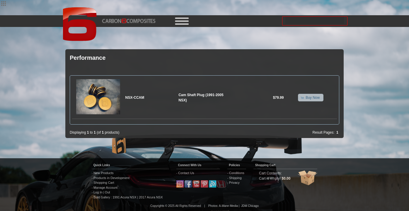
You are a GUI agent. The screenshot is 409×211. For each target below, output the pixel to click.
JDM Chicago (250, 205)
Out (107, 192)
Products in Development (111, 178)
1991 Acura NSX (125, 197)
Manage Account (105, 187)
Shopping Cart (103, 182)
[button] (310, 97)
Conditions (236, 173)
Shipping (235, 178)
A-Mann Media (228, 205)
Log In (98, 192)
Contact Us (186, 173)
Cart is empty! (270, 178)
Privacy (234, 182)
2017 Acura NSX (150, 197)
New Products (103, 173)
